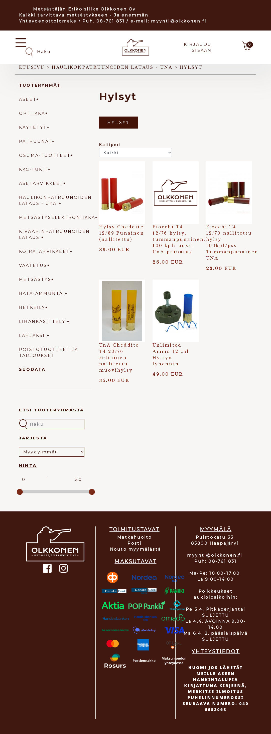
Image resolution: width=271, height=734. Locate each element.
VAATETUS (33, 265)
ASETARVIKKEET (41, 183)
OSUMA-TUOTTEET (44, 155)
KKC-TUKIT (33, 169)
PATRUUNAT (35, 141)
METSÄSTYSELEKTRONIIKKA (57, 217)
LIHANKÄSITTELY (43, 321)
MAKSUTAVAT (135, 561)
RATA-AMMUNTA (42, 293)
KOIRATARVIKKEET (44, 251)
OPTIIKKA (32, 113)
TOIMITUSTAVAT (134, 529)
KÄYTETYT (33, 127)
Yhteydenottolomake (48, 21)
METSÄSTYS (35, 279)
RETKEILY (32, 307)
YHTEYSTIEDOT (215, 651)
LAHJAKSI (33, 335)
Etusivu (32, 67)
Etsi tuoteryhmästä (51, 410)
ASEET (27, 99)
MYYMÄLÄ (215, 529)
